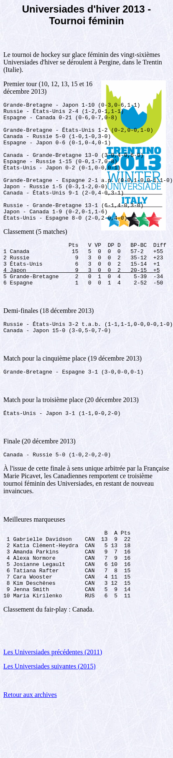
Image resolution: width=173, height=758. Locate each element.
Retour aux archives (30, 747)
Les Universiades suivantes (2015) (49, 718)
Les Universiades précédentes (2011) (52, 704)
